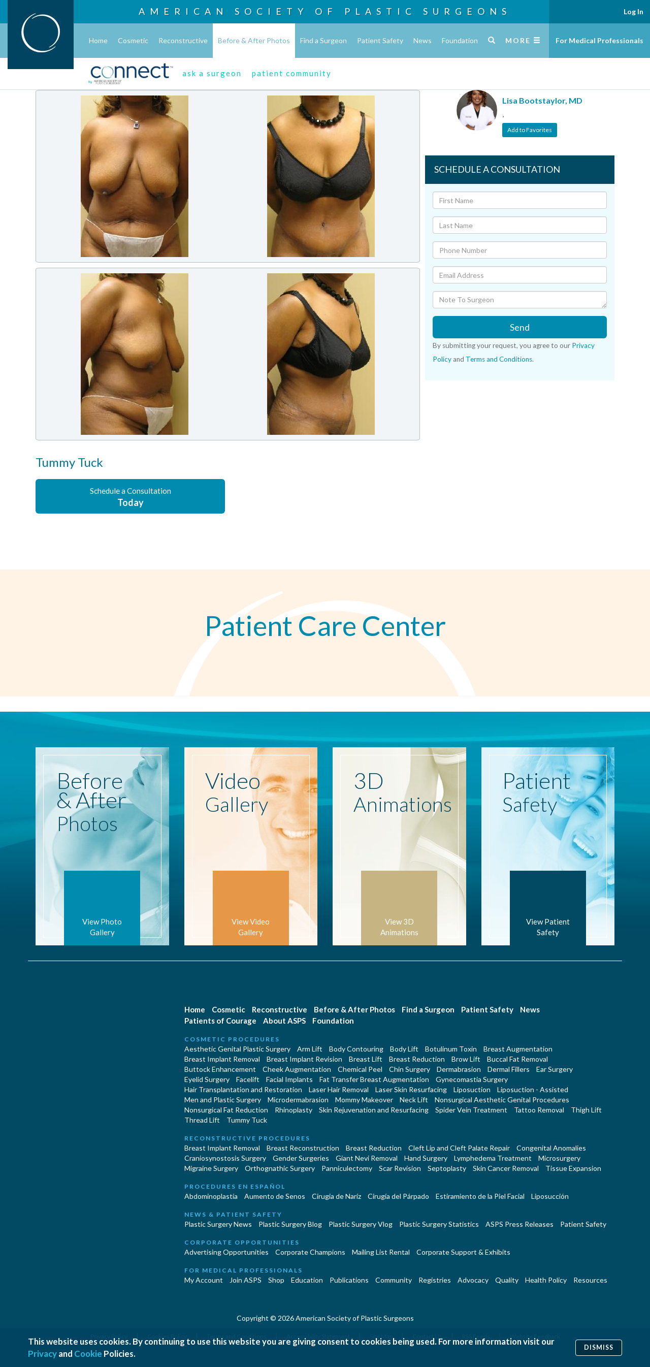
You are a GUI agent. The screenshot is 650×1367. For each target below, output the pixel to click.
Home (98, 40)
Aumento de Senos (274, 1196)
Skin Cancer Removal (506, 1168)
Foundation (460, 40)
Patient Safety (380, 40)
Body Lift (404, 1048)
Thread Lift (202, 1120)
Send (520, 327)
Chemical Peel (360, 1069)
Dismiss (598, 1347)
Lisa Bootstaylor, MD (542, 100)
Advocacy (473, 1280)
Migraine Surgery (211, 1168)
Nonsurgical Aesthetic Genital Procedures (502, 1099)
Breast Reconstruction (303, 1147)
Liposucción (550, 1196)
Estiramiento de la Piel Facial (480, 1196)
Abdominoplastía (211, 1196)
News (422, 40)
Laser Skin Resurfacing (411, 1089)
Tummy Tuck (246, 1120)
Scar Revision (400, 1168)
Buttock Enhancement (220, 1069)
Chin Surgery (409, 1069)
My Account (203, 1280)
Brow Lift (465, 1059)
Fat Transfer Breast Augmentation (374, 1079)
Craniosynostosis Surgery (225, 1158)
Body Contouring (356, 1048)
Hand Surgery (425, 1158)
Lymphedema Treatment (493, 1158)
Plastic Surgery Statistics (439, 1224)
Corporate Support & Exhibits (463, 1252)
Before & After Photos (254, 40)
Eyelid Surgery (207, 1079)
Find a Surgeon (323, 40)
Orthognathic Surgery (280, 1168)
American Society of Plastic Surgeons (325, 11)
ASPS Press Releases (519, 1224)
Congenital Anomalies (551, 1147)
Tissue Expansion (573, 1168)
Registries (434, 1280)
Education (307, 1280)
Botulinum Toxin (451, 1048)
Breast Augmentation (517, 1048)
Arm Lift (309, 1048)
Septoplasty (447, 1168)
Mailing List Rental (381, 1252)
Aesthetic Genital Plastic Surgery (237, 1048)
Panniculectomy (346, 1168)
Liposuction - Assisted (532, 1089)
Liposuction (472, 1089)
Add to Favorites (529, 130)
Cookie (88, 1353)
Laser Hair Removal (339, 1089)
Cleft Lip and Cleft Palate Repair (459, 1147)
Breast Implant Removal (222, 1059)
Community (393, 1280)
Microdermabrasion (298, 1099)
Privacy (42, 1353)
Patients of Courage (220, 1020)
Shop (276, 1280)
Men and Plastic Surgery (222, 1099)
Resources (590, 1280)
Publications (349, 1280)
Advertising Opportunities (226, 1252)
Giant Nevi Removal (367, 1158)
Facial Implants (289, 1079)
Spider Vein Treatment (471, 1109)
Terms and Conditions (499, 359)
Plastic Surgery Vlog (361, 1224)
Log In (633, 11)
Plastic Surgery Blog (290, 1224)
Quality (506, 1280)
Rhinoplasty (293, 1109)
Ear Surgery (554, 1069)
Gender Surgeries (301, 1158)
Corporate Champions (310, 1252)
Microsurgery (559, 1158)
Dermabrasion (459, 1069)
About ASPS (284, 1020)
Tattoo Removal (539, 1109)
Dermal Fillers (509, 1069)
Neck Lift (414, 1099)
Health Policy (546, 1280)
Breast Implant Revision (304, 1059)
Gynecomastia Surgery (472, 1079)
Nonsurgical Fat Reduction (226, 1109)
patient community (292, 73)
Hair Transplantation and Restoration (243, 1089)
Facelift (247, 1079)
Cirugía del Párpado (398, 1196)
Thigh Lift (586, 1109)
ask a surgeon (212, 73)
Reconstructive (183, 40)
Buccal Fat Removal (517, 1059)
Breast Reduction (417, 1059)
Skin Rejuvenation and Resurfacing (374, 1109)
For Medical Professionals (599, 40)
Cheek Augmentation (297, 1069)
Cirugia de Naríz (336, 1196)
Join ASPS (246, 1280)
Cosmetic (133, 40)
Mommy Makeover (364, 1099)
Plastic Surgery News (218, 1224)
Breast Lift (365, 1059)
